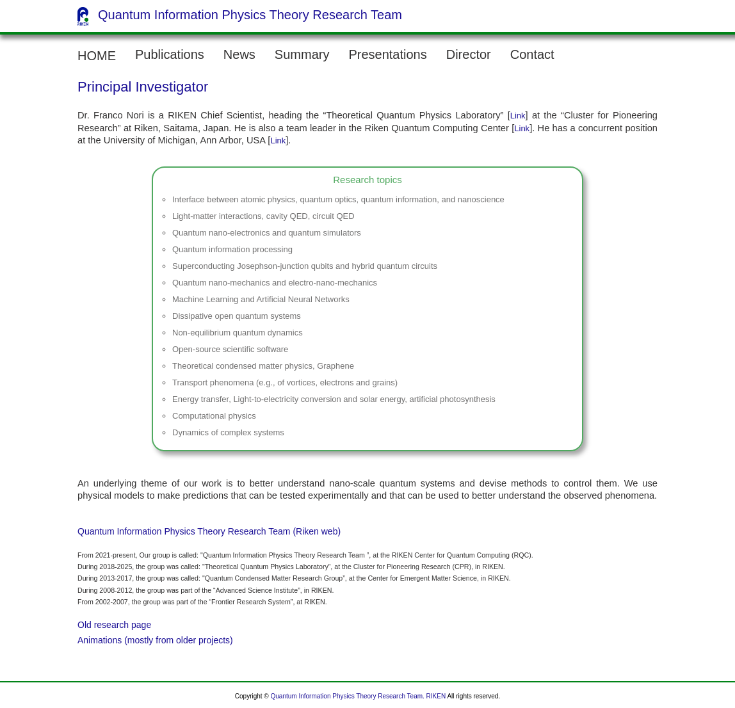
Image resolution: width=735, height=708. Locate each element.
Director (468, 54)
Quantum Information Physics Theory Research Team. (347, 696)
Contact (532, 54)
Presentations (387, 54)
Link (518, 115)
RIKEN (436, 696)
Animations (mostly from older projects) (155, 640)
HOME (96, 56)
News (239, 54)
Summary (302, 54)
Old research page (114, 625)
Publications (169, 54)
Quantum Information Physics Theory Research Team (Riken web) (209, 531)
